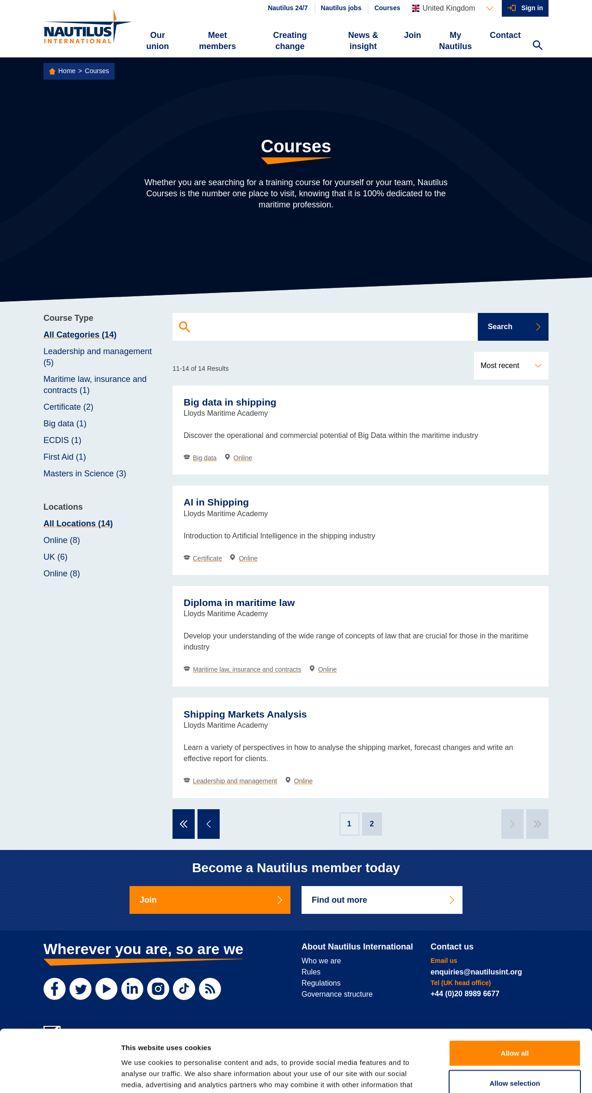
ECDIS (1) (62, 440)
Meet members (217, 41)
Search (515, 327)
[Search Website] (537, 46)
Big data (200, 458)
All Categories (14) (80, 334)
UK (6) (55, 557)
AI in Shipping (216, 502)
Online (238, 458)
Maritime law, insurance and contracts (242, 669)
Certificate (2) (68, 407)
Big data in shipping (230, 402)
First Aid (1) (64, 457)
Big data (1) (64, 423)
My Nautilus (455, 41)
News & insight (363, 41)
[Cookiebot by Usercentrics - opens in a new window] (59, 1075)
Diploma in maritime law (239, 602)
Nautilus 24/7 (288, 8)
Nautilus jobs (341, 8)
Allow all (515, 995)
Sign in (532, 8)
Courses (387, 8)
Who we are (321, 961)
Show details (485, 1075)
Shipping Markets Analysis (245, 714)
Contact (505, 35)
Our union (157, 41)
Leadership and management (230, 781)
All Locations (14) (78, 523)
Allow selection (514, 1025)
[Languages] (453, 8)
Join (412, 35)
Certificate (203, 558)
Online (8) (61, 540)
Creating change (290, 41)
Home (66, 71)
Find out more (384, 900)
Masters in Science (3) (84, 473)
